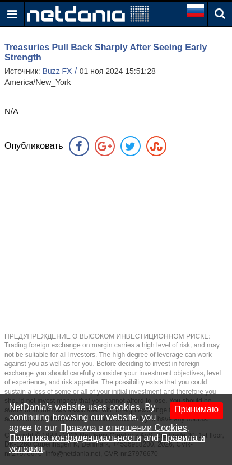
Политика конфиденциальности (75, 438)
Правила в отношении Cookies (123, 428)
